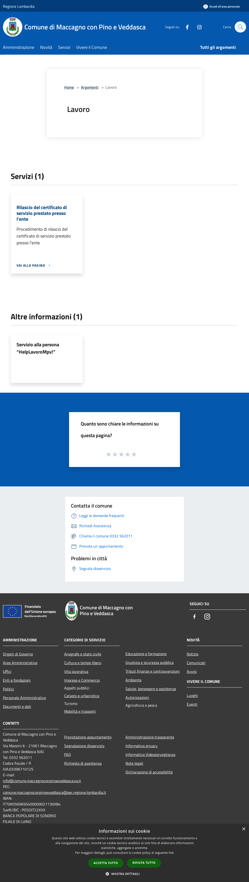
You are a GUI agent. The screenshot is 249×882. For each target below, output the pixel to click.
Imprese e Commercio (82, 680)
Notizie (192, 654)
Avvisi (192, 671)
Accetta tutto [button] (106, 863)
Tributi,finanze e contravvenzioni (152, 671)
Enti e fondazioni (17, 680)
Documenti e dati (17, 706)
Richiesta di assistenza (83, 763)
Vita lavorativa (76, 671)
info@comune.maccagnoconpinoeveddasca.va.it (42, 781)
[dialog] (124, 853)
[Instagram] (197, 27)
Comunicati (196, 663)
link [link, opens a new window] (171, 853)
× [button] (243, 829)
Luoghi (192, 695)
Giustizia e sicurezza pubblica (149, 662)
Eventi (192, 704)
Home (69, 87)
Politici (8, 689)
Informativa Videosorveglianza (150, 754)
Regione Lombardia (19, 6)
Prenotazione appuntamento (87, 737)
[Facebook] (185, 27)
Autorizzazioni (137, 697)
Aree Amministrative (20, 663)
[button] (124, 873)
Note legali (134, 763)
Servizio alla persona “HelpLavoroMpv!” (38, 348)
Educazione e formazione (146, 654)
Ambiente (133, 680)
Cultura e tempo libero (82, 663)
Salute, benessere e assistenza (150, 689)
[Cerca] (240, 27)
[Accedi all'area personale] (221, 6)
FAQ (67, 754)
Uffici (7, 671)
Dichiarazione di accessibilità (149, 772)
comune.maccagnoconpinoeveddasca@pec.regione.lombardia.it (54, 792)
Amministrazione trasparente (149, 737)
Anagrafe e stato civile (82, 654)
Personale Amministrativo (24, 698)
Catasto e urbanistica (81, 696)
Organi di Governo (18, 654)
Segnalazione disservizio (84, 746)
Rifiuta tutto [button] (144, 863)
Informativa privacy (141, 746)
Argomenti (89, 87)
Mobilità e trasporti (80, 711)
